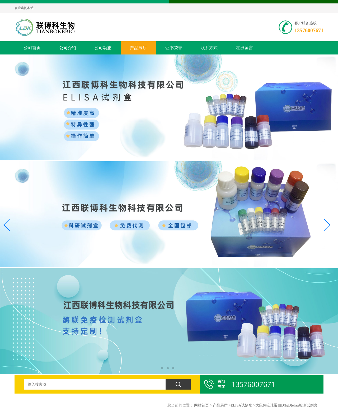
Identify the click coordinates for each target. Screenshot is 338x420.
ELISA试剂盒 (241, 405)
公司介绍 (67, 47)
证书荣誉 (173, 47)
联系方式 (209, 47)
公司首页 (32, 47)
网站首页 (201, 405)
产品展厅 (138, 47)
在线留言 (244, 47)
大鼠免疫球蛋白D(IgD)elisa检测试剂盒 (286, 405)
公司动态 (103, 47)
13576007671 (308, 30)
